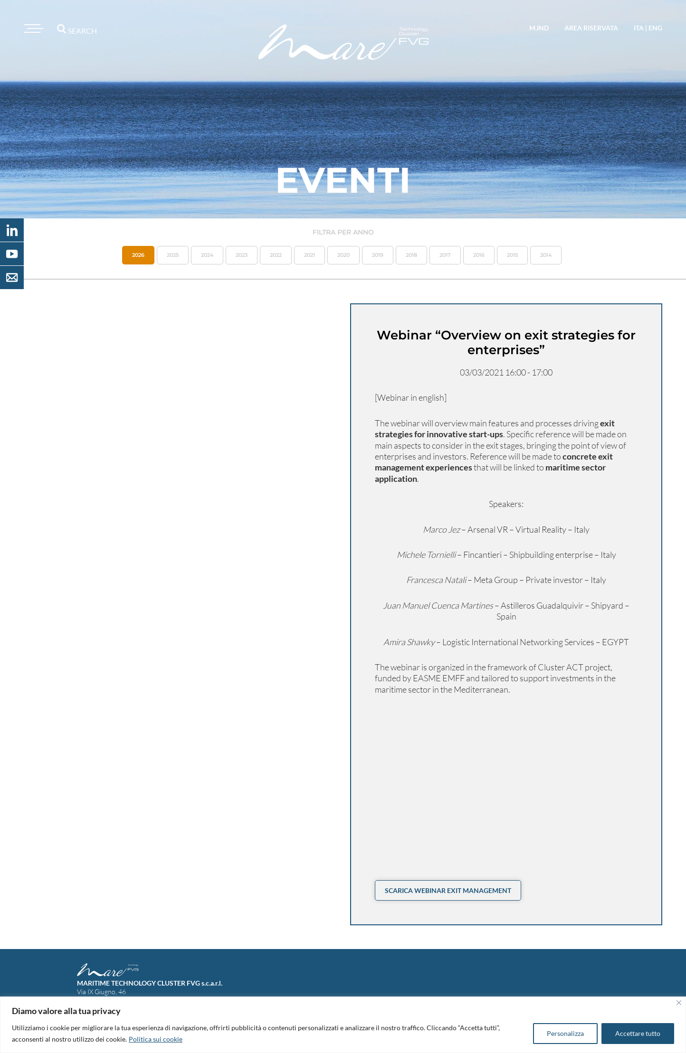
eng (655, 28)
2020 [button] (343, 255)
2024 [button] (207, 255)
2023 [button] (242, 255)
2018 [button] (411, 255)
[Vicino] (678, 1002)
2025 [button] (173, 255)
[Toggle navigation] (32, 28)
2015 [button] (512, 255)
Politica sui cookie (155, 1039)
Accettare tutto (637, 1033)
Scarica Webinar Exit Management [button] (448, 890)
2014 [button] (546, 255)
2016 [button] (479, 255)
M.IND (539, 28)
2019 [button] (377, 255)
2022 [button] (276, 255)
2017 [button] (445, 255)
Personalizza (565, 1033)
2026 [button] (138, 255)
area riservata (591, 28)
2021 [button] (309, 255)
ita (639, 28)
